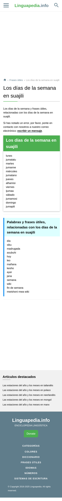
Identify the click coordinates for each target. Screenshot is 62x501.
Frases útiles (16, 80)
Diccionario (31, 457)
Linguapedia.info (31, 420)
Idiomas (31, 467)
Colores (31, 451)
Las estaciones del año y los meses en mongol (27, 399)
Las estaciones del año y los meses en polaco (27, 390)
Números (31, 473)
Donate (31, 433)
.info (32, 5)
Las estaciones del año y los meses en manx (26, 404)
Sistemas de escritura (31, 478)
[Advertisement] (30, 45)
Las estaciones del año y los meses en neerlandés (29, 395)
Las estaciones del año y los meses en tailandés (28, 385)
